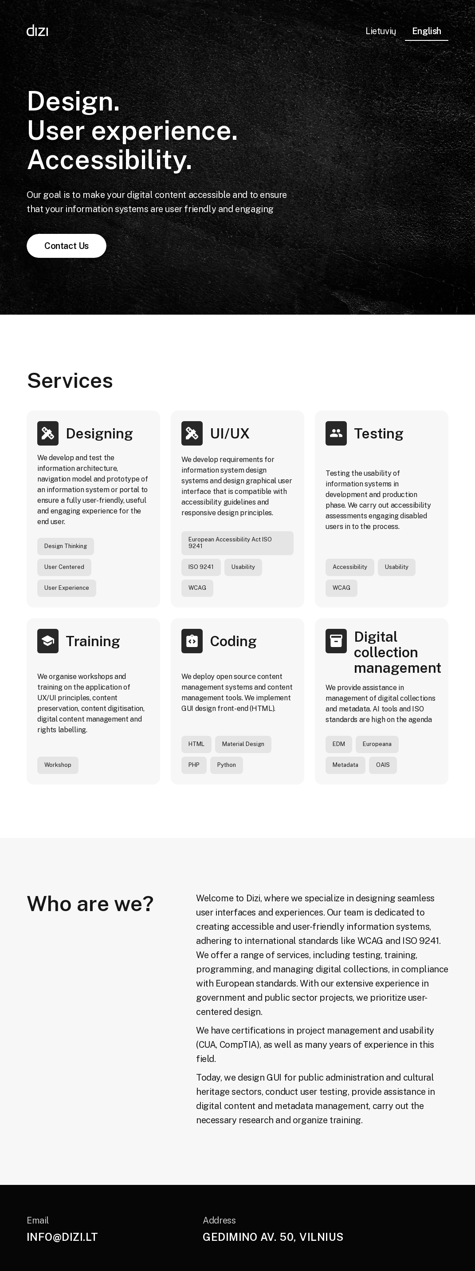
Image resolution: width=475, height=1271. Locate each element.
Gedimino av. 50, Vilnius (273, 1237)
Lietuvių (380, 31)
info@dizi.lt (62, 1237)
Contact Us (66, 246)
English (426, 31)
